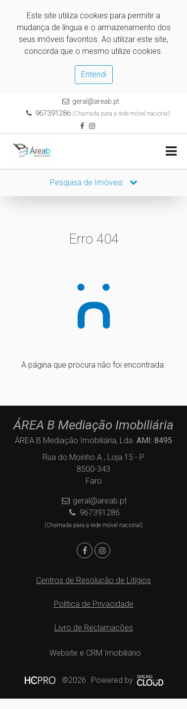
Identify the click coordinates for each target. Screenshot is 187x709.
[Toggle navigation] (171, 151)
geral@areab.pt (95, 101)
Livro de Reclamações (93, 627)
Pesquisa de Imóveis (94, 182)
